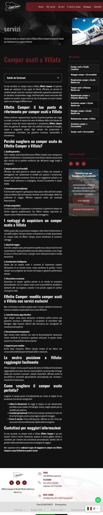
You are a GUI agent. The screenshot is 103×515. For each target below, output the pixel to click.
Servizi (61, 6)
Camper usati (19, 510)
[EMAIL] (39, 473)
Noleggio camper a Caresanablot (84, 74)
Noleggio (87, 6)
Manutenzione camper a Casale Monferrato (83, 81)
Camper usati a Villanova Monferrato (81, 88)
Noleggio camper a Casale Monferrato (81, 112)
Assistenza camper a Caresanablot (79, 125)
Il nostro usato (74, 6)
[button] (58, 78)
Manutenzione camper (80, 510)
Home (41, 6)
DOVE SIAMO (48, 494)
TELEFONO (47, 479)
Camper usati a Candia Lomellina (80, 68)
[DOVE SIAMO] (39, 496)
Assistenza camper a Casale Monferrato (82, 104)
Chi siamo (51, 6)
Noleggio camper (38, 510)
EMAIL (45, 472)
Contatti (98, 6)
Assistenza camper (58, 510)
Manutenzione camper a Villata (83, 118)
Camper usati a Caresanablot (82, 131)
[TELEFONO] (39, 482)
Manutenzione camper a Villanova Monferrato (80, 96)
